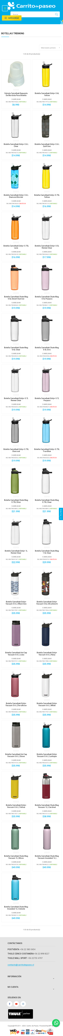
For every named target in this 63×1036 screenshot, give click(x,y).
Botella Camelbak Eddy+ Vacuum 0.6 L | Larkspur (47, 755)
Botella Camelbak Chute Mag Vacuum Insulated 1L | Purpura (47, 857)
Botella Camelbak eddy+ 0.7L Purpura (47, 399)
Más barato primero (51, 48)
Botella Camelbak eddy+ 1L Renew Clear (16, 552)
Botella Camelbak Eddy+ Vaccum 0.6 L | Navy (47, 654)
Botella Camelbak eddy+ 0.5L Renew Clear (47, 247)
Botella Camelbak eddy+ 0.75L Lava (16, 247)
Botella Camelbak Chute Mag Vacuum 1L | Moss (16, 857)
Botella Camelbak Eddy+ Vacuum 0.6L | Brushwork (47, 603)
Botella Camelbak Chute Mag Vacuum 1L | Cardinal (47, 806)
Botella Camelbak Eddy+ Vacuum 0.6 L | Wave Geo (16, 603)
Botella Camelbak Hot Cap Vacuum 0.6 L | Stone (16, 755)
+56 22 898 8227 (41, 953)
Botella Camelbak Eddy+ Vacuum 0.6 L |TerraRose (16, 704)
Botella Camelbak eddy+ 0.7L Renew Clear (16, 399)
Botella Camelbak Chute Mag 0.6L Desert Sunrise (16, 298)
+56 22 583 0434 (27, 949)
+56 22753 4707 (35, 958)
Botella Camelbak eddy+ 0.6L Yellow (47, 94)
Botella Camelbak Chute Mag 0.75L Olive (16, 501)
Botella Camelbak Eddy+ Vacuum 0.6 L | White (47, 704)
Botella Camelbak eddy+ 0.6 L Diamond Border (16, 196)
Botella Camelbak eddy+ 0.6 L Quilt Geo (47, 145)
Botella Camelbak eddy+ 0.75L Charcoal (16, 450)
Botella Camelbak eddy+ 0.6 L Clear (16, 145)
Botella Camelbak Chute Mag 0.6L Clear (16, 349)
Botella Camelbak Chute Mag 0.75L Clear (47, 501)
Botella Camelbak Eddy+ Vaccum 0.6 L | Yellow (16, 806)
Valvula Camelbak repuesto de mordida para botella (16, 94)
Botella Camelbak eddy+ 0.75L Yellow (47, 196)
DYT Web (52, 1026)
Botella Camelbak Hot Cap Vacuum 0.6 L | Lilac (16, 654)
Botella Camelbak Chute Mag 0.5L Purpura (47, 298)
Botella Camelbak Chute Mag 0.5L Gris (47, 349)
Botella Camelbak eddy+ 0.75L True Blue (47, 450)
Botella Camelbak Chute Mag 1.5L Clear (47, 552)
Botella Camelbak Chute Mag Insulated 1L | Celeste (16, 908)
